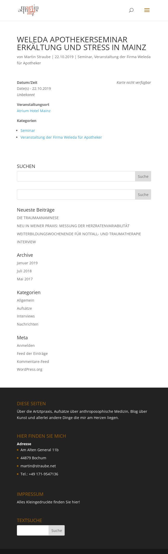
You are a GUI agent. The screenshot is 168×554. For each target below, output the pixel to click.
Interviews (26, 316)
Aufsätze (24, 308)
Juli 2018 (24, 270)
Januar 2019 (27, 262)
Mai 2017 (25, 278)
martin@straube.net (38, 465)
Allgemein (25, 300)
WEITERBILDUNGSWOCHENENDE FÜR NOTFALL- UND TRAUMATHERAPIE (79, 233)
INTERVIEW (26, 241)
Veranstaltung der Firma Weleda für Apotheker (61, 137)
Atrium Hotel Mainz (34, 110)
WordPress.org (29, 369)
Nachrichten (27, 324)
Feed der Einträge (32, 353)
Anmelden (26, 345)
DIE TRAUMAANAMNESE (38, 217)
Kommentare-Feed (33, 361)
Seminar (85, 56)
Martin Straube (37, 56)
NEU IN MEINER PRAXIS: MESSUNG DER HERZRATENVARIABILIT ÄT (73, 225)
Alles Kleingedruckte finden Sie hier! (48, 501)
